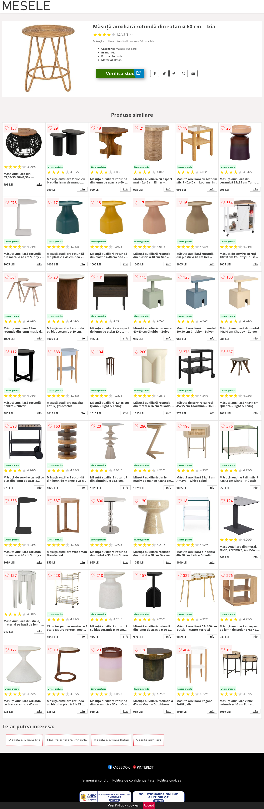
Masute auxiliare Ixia (24, 740)
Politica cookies (169, 780)
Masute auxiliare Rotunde (67, 740)
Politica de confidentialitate (133, 780)
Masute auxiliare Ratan (111, 740)
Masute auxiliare (148, 740)
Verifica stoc (125, 73)
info (39, 184)
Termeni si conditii (95, 780)
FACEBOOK (119, 767)
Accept (149, 805)
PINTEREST (143, 767)
